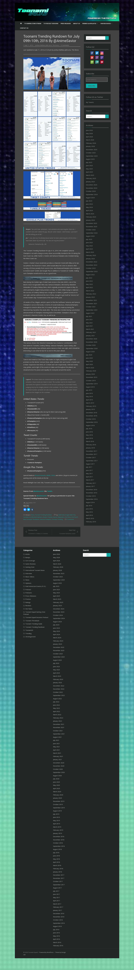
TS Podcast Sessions (51, 23)
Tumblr (45, 502)
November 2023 (93, 226)
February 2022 (93, 294)
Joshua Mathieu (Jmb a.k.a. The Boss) (42, 45)
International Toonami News (30, 581)
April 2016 (91, 515)
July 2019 (91, 390)
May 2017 (91, 473)
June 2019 (91, 393)
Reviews (24, 617)
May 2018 (91, 435)
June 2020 (91, 358)
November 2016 (93, 493)
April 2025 (91, 172)
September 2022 (93, 271)
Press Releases (66, 23)
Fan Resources (106, 23)
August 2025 (92, 159)
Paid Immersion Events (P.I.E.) (31, 597)
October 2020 (92, 345)
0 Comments (60, 45)
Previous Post (33, 543)
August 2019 (92, 387)
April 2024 (91, 210)
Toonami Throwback (28, 629)
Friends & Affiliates (89, 23)
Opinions (24, 594)
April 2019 (91, 400)
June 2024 (91, 204)
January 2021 (92, 336)
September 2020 (93, 348)
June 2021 (91, 319)
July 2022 (91, 278)
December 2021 (93, 300)
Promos (23, 610)
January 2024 (92, 220)
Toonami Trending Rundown (38, 526)
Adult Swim (57, 526)
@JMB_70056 (46, 486)
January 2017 (92, 486)
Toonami (33, 530)
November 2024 (93, 188)
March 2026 (92, 140)
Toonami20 (25, 639)
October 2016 (92, 496)
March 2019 (92, 403)
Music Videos (25, 588)
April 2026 (91, 137)
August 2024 (92, 198)
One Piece (55, 528)
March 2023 (92, 252)
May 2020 (91, 361)
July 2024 (91, 201)
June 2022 (91, 281)
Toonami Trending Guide (29, 633)
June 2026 (91, 130)
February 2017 (93, 483)
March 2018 (92, 441)
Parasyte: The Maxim (75, 528)
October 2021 (92, 307)
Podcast (23, 601)
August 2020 (92, 352)
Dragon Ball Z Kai (66, 526)
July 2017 (91, 467)
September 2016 (93, 499)
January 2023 (92, 259)
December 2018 (93, 413)
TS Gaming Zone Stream (32, 23)
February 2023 (93, 255)
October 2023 (92, 230)
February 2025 (93, 178)
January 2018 (92, 448)
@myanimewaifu (35, 486)
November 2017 (93, 454)
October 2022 (92, 268)
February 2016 (93, 522)
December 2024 (93, 185)
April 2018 (91, 438)
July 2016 (91, 506)
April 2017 (91, 477)
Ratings (23, 613)
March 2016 (92, 518)
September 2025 (93, 156)
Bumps (23, 568)
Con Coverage (25, 572)
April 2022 (91, 287)
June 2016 (91, 509)
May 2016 (91, 512)
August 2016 (92, 502)
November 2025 (93, 150)
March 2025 (92, 175)
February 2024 (93, 217)
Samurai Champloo (24, 530)
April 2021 (91, 326)
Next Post (69, 543)
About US (76, 23)
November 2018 (93, 416)
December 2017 (93, 451)
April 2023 (91, 249)
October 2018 (92, 419)
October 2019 (92, 380)
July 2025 (91, 162)
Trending (39, 530)
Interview (24, 585)
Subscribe (93, 86)
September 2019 (93, 384)
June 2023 (91, 242)
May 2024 (91, 207)
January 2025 (92, 182)
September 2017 (93, 461)
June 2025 (91, 166)
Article (23, 565)
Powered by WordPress (42, 963)
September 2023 (93, 233)
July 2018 (91, 429)
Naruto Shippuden (45, 528)
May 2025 (91, 169)
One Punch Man (63, 528)
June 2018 (91, 432)
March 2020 (92, 368)
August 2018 (92, 425)
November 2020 (93, 342)
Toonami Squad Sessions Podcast (32, 626)
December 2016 (93, 490)
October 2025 (92, 153)
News (28, 526)
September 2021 (93, 310)
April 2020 (91, 364)
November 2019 (93, 377)
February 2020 (93, 371)
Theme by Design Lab (57, 963)
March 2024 (92, 214)
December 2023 (93, 223)
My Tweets (92, 102)
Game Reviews (26, 575)
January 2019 (92, 409)
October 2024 (92, 191)
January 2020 (92, 374)
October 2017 (92, 457)
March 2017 (92, 480)
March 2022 (92, 291)
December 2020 (93, 339)
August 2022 (92, 275)
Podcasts (24, 604)
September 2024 (93, 194)
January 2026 (92, 146)
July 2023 (91, 239)
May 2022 (91, 284)
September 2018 (93, 422)
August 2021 (92, 313)
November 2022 (93, 265)
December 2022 (93, 262)
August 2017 (92, 464)
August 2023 (92, 236)
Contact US (24, 28)
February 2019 (93, 406)
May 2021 (91, 323)
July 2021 (91, 316)
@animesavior (34, 502)
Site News (24, 620)
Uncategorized (26, 645)
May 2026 (91, 133)
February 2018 (93, 445)
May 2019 (91, 396)
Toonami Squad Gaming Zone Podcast (34, 623)
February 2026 (93, 143)
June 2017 (91, 470)
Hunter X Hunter (35, 528)
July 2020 (91, 355)
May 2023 (91, 246)
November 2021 (93, 303)
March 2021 (92, 329)
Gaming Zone (25, 578)
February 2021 (93, 332)
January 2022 (92, 297)
